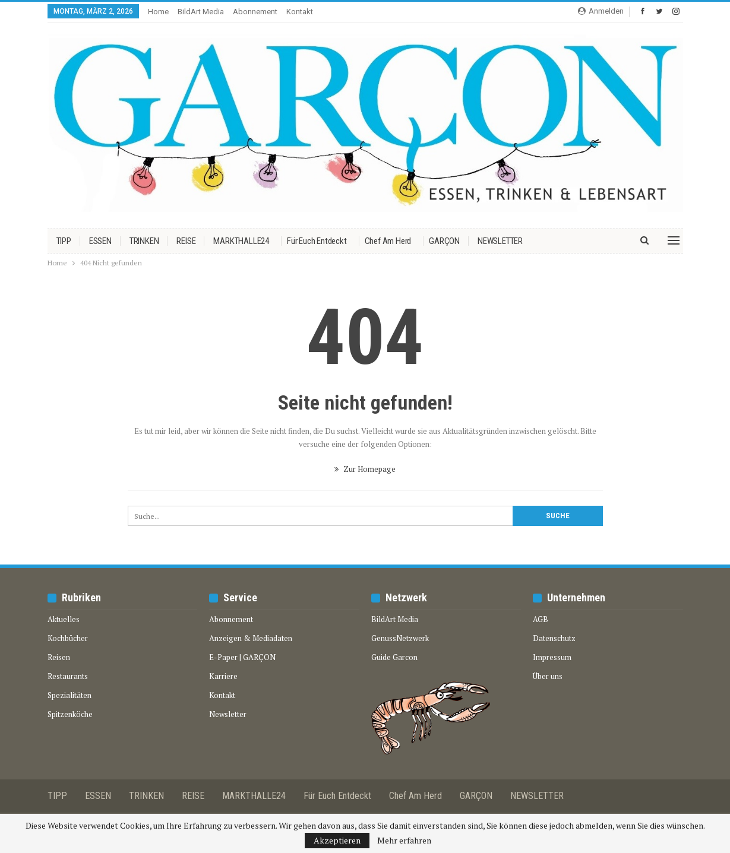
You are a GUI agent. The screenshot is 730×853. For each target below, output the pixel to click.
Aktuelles (64, 619)
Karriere (223, 676)
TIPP (63, 241)
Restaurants (68, 676)
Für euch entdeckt (317, 241)
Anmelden (601, 11)
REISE (185, 241)
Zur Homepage (365, 469)
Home (158, 11)
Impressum (552, 657)
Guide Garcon (394, 657)
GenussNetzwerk (400, 638)
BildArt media (201, 11)
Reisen (59, 657)
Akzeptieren (337, 840)
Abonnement (255, 11)
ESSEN (100, 241)
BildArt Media (394, 619)
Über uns (547, 676)
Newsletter (228, 714)
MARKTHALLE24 (241, 241)
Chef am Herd (388, 241)
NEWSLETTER (500, 241)
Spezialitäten (69, 695)
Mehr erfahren (404, 840)
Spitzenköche (70, 714)
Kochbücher (68, 638)
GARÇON (444, 241)
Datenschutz (554, 638)
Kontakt (299, 11)
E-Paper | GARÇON (242, 657)
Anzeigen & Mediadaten (250, 638)
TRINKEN (144, 241)
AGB (540, 619)
